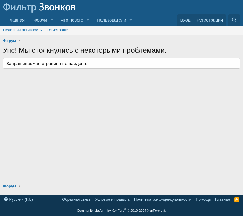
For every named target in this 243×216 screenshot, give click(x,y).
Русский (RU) (18, 199)
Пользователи (111, 19)
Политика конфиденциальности (162, 199)
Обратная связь (76, 199)
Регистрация (58, 30)
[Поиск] (234, 20)
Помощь (203, 199)
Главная (16, 19)
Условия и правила (112, 199)
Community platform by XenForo (121, 210)
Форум (40, 19)
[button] (52, 20)
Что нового (72, 19)
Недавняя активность (22, 30)
